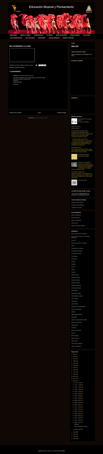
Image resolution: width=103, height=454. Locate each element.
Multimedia (74, 317)
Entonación (74, 259)
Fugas (73, 269)
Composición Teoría (76, 253)
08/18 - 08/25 (77, 402)
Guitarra (73, 272)
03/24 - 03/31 (77, 420)
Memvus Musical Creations (78, 225)
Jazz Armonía (74, 298)
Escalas (73, 261)
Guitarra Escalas (75, 282)
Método (73, 312)
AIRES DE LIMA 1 (75, 126)
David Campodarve (76, 215)
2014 (74, 378)
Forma (73, 266)
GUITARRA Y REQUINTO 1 (78, 172)
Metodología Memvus (76, 314)
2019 (74, 367)
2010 (74, 436)
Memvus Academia (76, 220)
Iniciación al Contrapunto (84, 162)
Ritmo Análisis (74, 335)
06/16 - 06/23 (77, 413)
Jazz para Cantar (82, 180)
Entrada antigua (61, 112)
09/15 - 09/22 (77, 398)
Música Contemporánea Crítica (79, 319)
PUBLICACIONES (75, 35)
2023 (74, 358)
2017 (74, 372)
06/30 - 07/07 (77, 411)
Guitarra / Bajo (75, 274)
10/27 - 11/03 (77, 391)
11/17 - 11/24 (77, 387)
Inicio (39, 112)
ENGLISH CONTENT (61, 35)
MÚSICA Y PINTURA (68, 38)
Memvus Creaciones (76, 309)
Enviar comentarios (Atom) (41, 117)
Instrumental (74, 290)
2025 (74, 354)
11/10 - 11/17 (77, 389)
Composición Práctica (19, 67)
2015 (74, 376)
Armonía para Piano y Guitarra (79, 243)
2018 (74, 369)
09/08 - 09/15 (77, 400)
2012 (74, 432)
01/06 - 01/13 (77, 429)
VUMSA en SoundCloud (77, 202)
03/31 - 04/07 (77, 418)
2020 (74, 365)
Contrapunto (74, 256)
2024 (74, 356)
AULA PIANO (86, 35)
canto (72, 245)
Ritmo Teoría (74, 341)
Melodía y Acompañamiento (78, 306)
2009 (74, 438)
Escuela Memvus (75, 217)
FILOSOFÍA (50, 35)
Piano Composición (76, 330)
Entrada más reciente (15, 112)
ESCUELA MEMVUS (54, 38)
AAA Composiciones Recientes (79, 233)
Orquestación (74, 325)
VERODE (76, 424)
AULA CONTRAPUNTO (16, 38)
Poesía (73, 333)
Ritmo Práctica (75, 338)
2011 (74, 434)
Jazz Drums (74, 301)
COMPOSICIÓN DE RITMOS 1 (80, 139)
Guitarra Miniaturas (76, 285)
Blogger (63, 450)
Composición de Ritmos (77, 248)
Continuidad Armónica (83, 154)
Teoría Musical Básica (76, 343)
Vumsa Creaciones (76, 346)
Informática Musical (76, 288)
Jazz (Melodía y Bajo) (76, 296)
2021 (74, 363)
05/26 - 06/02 (77, 415)
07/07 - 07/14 (77, 409)
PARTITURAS (41, 38)
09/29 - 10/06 (77, 393)
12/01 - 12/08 (77, 385)
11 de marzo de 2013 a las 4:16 (25, 75)
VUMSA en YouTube (76, 207)
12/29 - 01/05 (77, 382)
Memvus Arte (74, 223)
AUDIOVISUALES (38, 35)
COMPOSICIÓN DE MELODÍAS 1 (79, 131)
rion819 (49, 450)
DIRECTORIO (13, 35)
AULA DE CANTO (30, 38)
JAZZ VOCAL (74, 304)
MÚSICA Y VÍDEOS (25, 35)
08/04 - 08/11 (77, 404)
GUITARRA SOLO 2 (76, 147)
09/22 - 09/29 (77, 396)
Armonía (73, 240)
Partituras (73, 327)
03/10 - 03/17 (77, 422)
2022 (74, 361)
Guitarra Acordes (75, 277)
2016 (74, 374)
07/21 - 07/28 (77, 407)
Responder (15, 84)
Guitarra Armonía (75, 280)
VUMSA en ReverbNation (77, 205)
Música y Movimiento (76, 322)
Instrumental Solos (76, 293)
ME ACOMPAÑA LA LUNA (80, 426)
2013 (74, 380)
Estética (73, 264)
